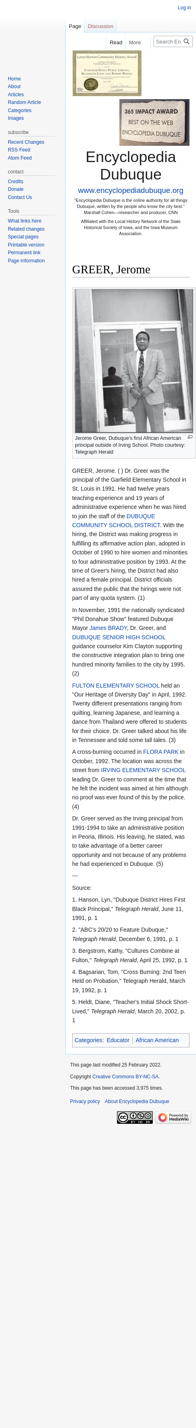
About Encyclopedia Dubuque (137, 1101)
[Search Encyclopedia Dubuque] (173, 41)
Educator (118, 1040)
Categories (88, 1040)
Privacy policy (85, 1101)
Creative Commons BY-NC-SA (125, 1077)
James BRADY (108, 628)
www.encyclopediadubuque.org (130, 190)
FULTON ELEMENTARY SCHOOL (115, 685)
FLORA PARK (160, 752)
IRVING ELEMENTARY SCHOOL (143, 770)
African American (157, 1040)
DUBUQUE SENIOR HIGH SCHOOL (118, 637)
